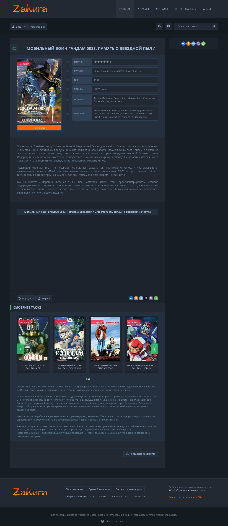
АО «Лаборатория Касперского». (187, 490)
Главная (125, 9)
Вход (19, 26)
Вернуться (26, 298)
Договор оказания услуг (129, 489)
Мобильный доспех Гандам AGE (33, 366)
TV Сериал (24, 63)
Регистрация (37, 26)
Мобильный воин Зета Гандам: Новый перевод (141, 366)
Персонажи (140, 496)
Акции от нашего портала (113, 496)
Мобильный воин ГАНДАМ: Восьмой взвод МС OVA (69, 366)
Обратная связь (74, 489)
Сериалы (162, 9)
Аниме (209, 9)
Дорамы (143, 9)
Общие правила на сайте (80, 496)
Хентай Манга (185, 9)
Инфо (44, 298)
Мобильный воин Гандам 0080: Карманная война (105, 366)
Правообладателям (99, 489)
